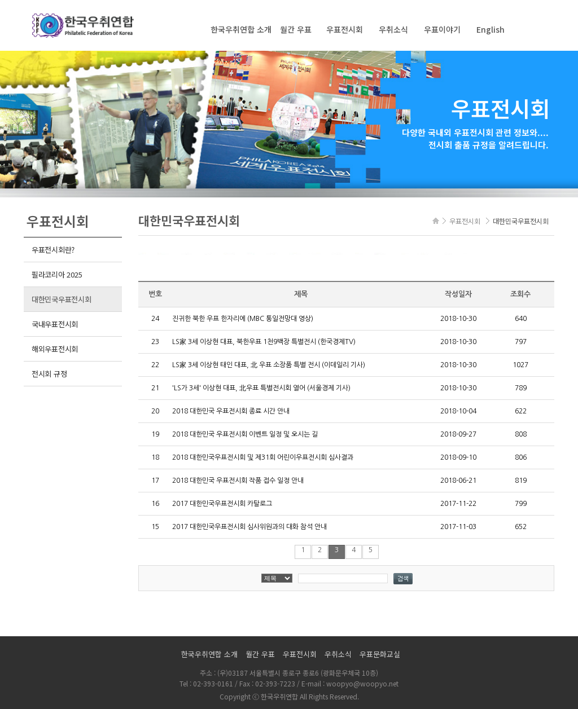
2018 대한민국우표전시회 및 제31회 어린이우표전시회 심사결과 (262, 457)
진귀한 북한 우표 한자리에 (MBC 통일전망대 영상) (242, 318)
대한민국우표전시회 (61, 299)
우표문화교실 (380, 654)
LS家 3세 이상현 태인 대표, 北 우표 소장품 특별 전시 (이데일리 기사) (268, 365)
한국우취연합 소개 (241, 29)
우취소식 (393, 29)
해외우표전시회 (55, 349)
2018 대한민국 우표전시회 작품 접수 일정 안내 (238, 480)
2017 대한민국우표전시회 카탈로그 (222, 503)
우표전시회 (344, 29)
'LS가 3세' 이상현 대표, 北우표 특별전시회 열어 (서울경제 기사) (261, 388)
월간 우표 (296, 29)
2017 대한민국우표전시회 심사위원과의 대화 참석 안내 (249, 526)
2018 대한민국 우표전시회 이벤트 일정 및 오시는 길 (245, 434)
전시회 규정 (49, 373)
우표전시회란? (53, 249)
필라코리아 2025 (57, 274)
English (490, 29)
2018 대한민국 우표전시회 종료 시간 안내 (231, 411)
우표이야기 (442, 29)
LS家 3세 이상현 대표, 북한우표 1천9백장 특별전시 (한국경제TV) (264, 341)
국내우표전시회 (55, 324)
